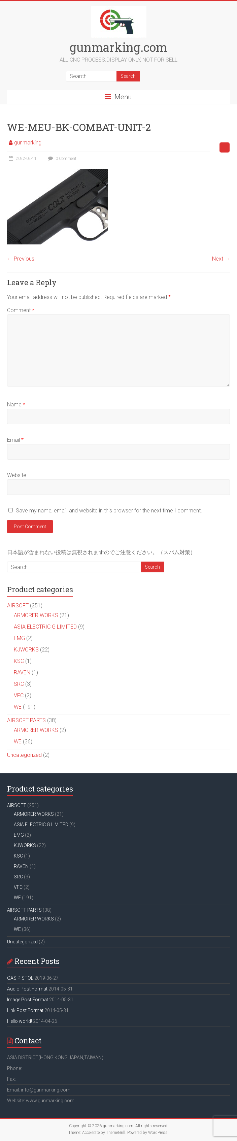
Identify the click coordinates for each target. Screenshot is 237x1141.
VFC (19, 695)
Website (16, 475)
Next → (221, 259)
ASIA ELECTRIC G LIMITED (45, 627)
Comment (20, 310)
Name (16, 404)
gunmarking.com (118, 47)
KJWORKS (26, 649)
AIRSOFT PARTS (26, 720)
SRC (19, 684)
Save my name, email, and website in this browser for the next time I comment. (109, 510)
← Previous (20, 259)
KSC (19, 661)
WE (18, 707)
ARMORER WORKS (36, 615)
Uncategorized (24, 755)
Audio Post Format (27, 989)
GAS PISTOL (20, 978)
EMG (19, 638)
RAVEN (22, 672)
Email (15, 440)
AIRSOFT (18, 605)
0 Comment (61, 158)
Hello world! (19, 1021)
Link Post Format (25, 1010)
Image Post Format (27, 999)
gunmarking (27, 142)
